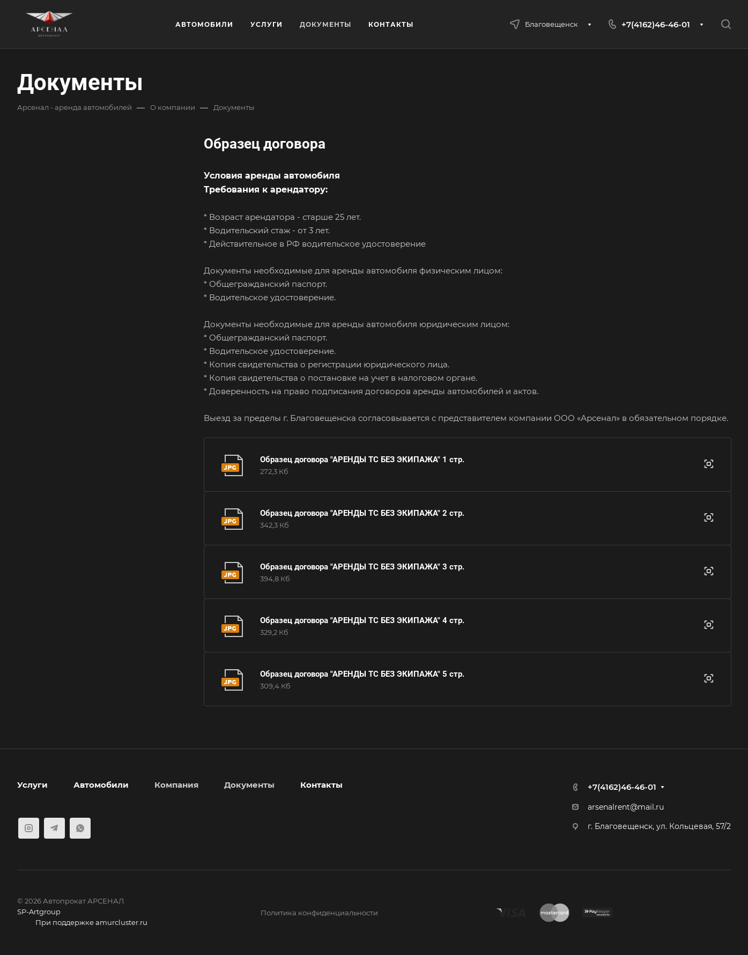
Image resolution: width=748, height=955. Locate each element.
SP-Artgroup (39, 911)
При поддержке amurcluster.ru (82, 923)
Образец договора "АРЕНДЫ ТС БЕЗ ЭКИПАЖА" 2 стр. (362, 513)
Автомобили (101, 785)
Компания (176, 785)
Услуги (32, 785)
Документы (249, 785)
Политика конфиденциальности (319, 912)
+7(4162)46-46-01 (655, 24)
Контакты (321, 785)
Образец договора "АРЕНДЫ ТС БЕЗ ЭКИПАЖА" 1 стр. (362, 459)
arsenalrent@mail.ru (626, 807)
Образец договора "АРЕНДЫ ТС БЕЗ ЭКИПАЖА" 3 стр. (362, 567)
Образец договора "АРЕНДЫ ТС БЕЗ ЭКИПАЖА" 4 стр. (362, 620)
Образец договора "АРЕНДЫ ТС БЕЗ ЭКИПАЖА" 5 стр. (362, 674)
